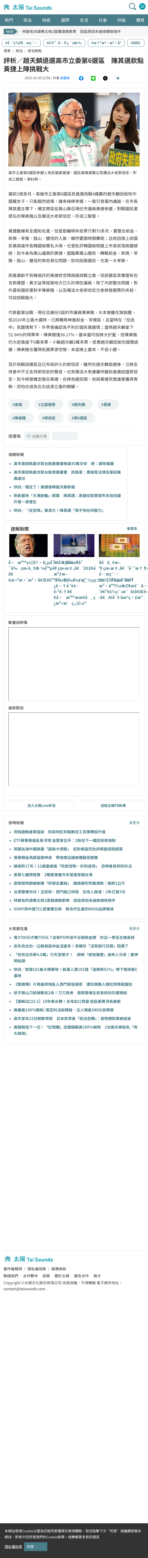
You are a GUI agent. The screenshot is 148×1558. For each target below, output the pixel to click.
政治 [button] (27, 20)
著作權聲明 (12, 1269)
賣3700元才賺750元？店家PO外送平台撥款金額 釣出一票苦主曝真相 (74, 937)
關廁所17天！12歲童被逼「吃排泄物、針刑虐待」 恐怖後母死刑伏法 (73, 866)
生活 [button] (84, 20)
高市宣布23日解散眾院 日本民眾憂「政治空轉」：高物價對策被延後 (72, 1018)
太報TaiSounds (28, 7)
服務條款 (58, 1269)
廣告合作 (81, 1275)
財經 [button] (46, 20)
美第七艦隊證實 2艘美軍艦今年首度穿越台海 (53, 874)
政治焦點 (35, 50)
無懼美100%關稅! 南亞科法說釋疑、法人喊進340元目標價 (64, 1010)
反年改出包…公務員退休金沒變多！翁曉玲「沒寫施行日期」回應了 (71, 946)
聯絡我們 (10, 1275)
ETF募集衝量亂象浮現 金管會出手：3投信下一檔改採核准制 (65, 840)
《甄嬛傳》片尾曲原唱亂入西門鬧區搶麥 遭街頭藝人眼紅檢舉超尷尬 (73, 984)
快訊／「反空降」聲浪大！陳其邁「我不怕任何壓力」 (60, 510)
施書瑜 (65, 78)
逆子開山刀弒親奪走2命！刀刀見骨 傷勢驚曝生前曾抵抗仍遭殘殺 (70, 992)
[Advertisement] (46, 1083)
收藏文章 (37, 436)
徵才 (97, 1275)
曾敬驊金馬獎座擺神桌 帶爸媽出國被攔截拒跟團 (56, 857)
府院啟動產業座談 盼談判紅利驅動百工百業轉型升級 (60, 831)
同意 (30, 1546)
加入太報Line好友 (42, 805)
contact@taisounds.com (24, 1288)
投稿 (46, 1275)
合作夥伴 (30, 1275)
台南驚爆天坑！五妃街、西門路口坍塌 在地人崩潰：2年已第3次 (69, 891)
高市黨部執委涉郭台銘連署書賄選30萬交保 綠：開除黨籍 (64, 463)
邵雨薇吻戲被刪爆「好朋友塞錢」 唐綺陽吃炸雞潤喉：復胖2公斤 (69, 883)
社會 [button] (103, 20)
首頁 (7, 50)
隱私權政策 (36, 1269)
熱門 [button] (9, 20)
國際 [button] (65, 20)
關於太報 (62, 1275)
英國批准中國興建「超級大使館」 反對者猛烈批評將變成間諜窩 (68, 849)
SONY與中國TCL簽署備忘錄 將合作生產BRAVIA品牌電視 (64, 909)
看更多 (132, 528)
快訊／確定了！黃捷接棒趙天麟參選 (44, 487)
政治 (19, 50)
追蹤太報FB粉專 (113, 805)
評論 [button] (121, 20)
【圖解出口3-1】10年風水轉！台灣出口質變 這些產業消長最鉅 (67, 1001)
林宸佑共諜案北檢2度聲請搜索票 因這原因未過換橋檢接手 (71, 31)
